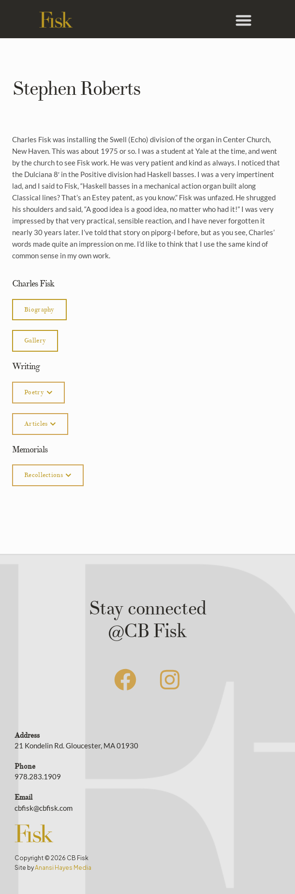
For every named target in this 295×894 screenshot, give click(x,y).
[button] (243, 20)
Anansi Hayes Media (63, 867)
